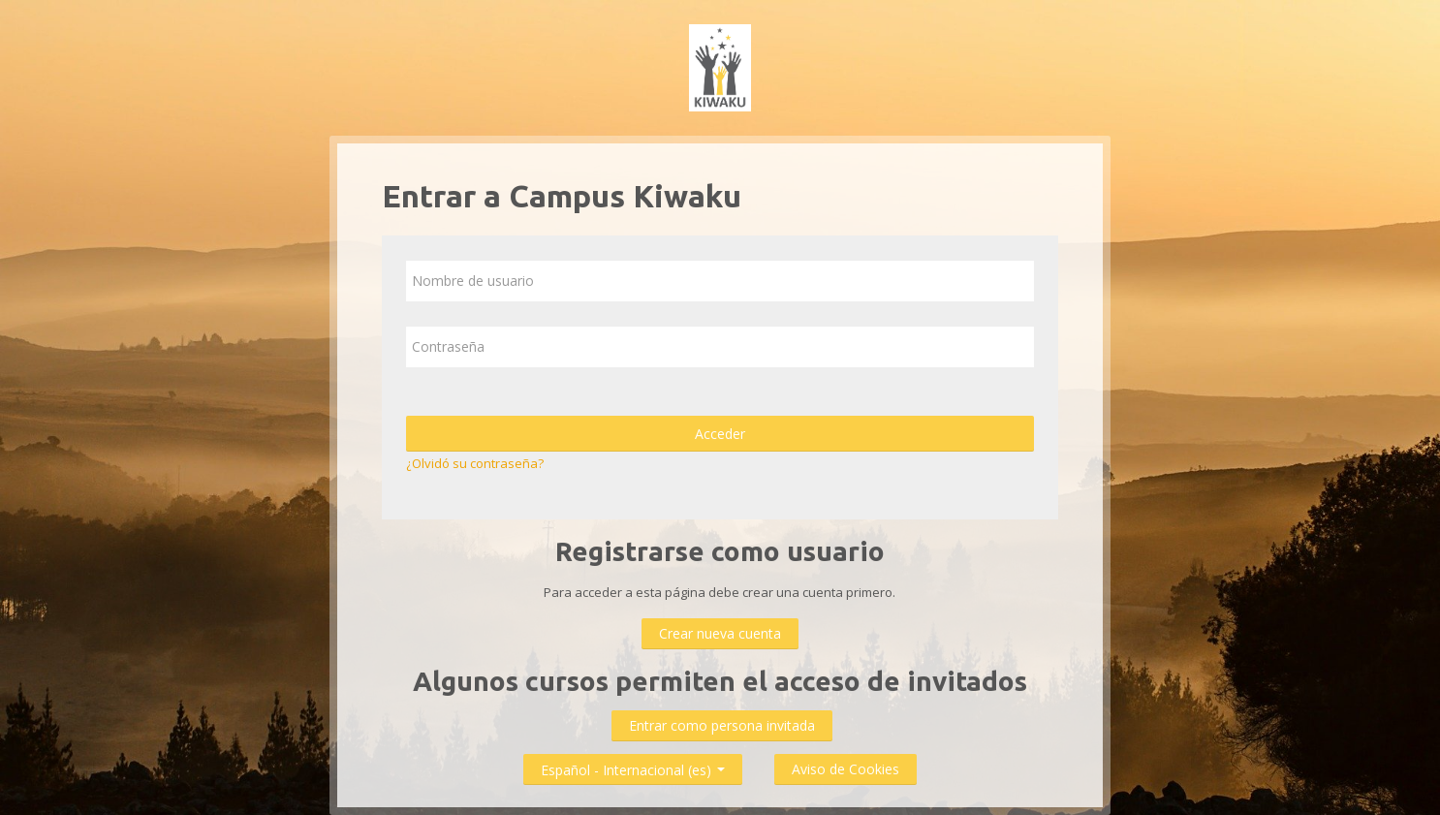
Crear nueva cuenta (720, 633)
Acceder (720, 433)
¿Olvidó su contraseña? (475, 463)
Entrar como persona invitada (722, 725)
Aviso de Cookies (845, 769)
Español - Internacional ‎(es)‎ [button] (633, 766)
